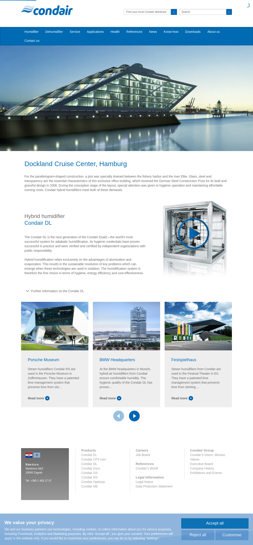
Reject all (198, 535)
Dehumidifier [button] (54, 31)
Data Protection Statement (154, 486)
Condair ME (89, 486)
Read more (39, 398)
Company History (202, 468)
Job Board (143, 455)
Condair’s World (147, 468)
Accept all (215, 523)
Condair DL (89, 464)
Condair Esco (90, 468)
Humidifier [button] (31, 31)
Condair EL (89, 455)
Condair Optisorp (93, 482)
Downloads (193, 31)
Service (75, 31)
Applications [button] (95, 31)
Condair (47, 10)
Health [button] (115, 31)
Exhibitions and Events (206, 473)
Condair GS (89, 473)
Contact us (31, 40)
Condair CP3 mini (93, 459)
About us (213, 31)
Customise (231, 535)
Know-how (171, 31)
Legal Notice (144, 482)
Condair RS (89, 477)
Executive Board (201, 464)
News (153, 31)
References (134, 31)
